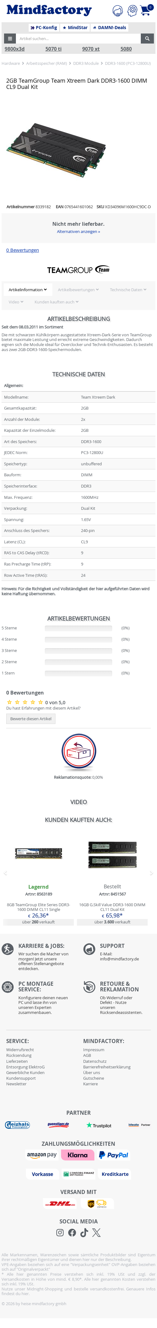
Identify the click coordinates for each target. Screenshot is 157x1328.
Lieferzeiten (17, 1061)
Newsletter (16, 1084)
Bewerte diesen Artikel (30, 718)
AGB (87, 1055)
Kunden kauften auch (54, 302)
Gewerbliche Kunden (25, 1072)
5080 (126, 49)
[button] (10, 39)
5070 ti (53, 49)
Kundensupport (21, 1078)
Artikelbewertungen (76, 289)
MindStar (75, 27)
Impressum (93, 1049)
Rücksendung (18, 1055)
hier (25, 1293)
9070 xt (91, 49)
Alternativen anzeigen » (78, 231)
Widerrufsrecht (20, 1049)
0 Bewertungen (22, 250)
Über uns (91, 1072)
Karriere (90, 1084)
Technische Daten (126, 289)
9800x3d (15, 49)
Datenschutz (95, 1061)
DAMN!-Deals (109, 27)
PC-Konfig (44, 27)
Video (14, 302)
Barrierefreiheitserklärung (107, 1067)
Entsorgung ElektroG (25, 1067)
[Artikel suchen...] (78, 39)
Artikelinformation (26, 289)
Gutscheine (93, 1078)
